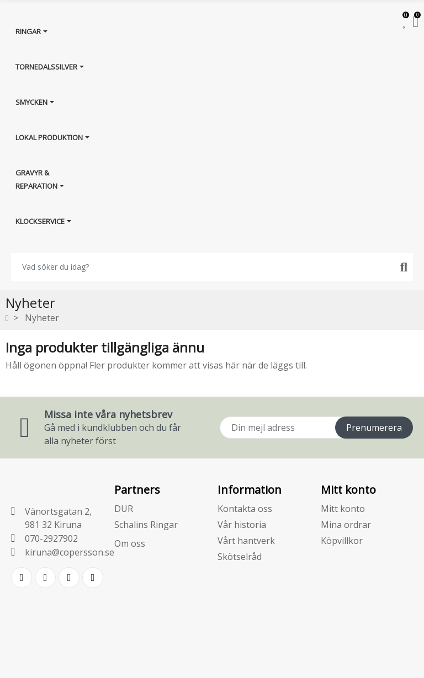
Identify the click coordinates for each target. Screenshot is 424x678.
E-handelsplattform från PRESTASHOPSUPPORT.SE (212, 660)
